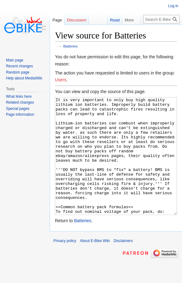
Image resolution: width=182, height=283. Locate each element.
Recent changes (19, 66)
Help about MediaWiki (24, 78)
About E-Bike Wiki (95, 264)
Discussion (76, 20)
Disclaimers (123, 264)
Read (111, 20)
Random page (17, 72)
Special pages (17, 108)
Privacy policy (64, 264)
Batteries (70, 46)
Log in (173, 6)
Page (57, 20)
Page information (20, 114)
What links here (19, 96)
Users (60, 79)
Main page (14, 60)
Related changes (20, 102)
